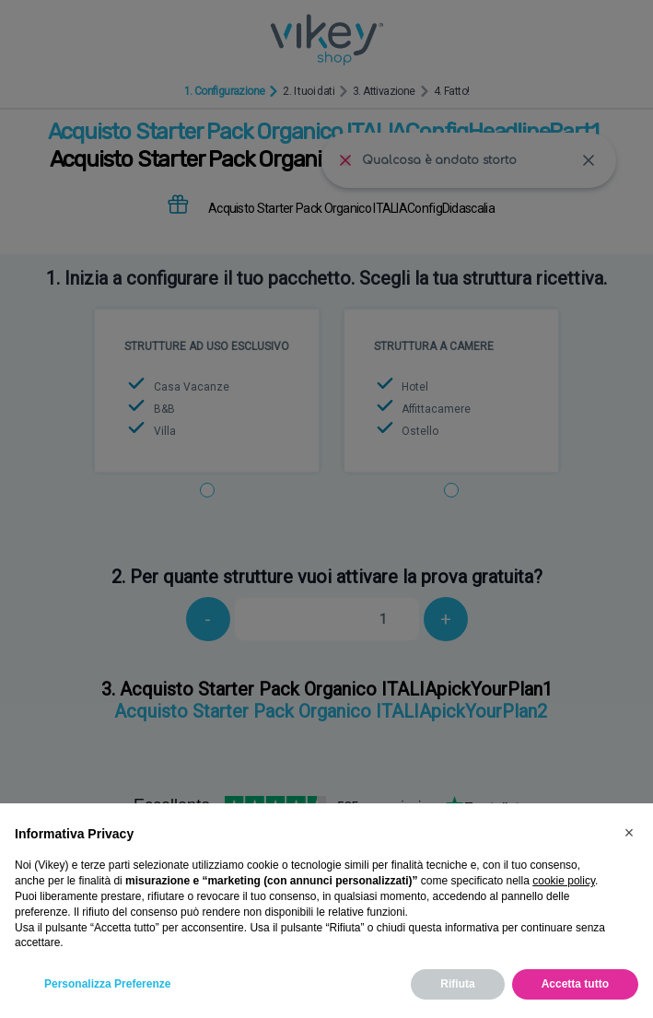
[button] (629, 833)
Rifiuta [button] (457, 983)
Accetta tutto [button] (575, 983)
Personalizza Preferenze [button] (107, 983)
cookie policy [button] (563, 880)
